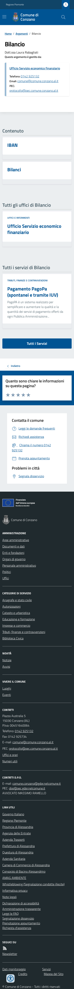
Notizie (6, 660)
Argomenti (22, 33)
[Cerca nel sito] (61, 17)
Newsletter (9, 953)
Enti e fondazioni (13, 552)
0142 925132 (30, 76)
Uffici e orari (10, 754)
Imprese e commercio (16, 625)
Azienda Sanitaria (13, 858)
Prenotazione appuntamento (21, 923)
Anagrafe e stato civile (17, 600)
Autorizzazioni (11, 606)
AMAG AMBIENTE (14, 877)
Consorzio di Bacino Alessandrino (23, 871)
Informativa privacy (15, 890)
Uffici (5, 578)
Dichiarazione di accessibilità (20, 903)
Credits (22, 973)
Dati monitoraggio (14, 969)
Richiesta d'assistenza (16, 928)
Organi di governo (13, 559)
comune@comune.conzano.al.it (37, 81)
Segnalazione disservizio (18, 918)
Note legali (9, 896)
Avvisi (6, 666)
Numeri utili (9, 761)
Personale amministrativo (19, 565)
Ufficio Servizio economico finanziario (34, 68)
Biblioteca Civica (12, 638)
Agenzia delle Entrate (16, 833)
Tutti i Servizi (37, 343)
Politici (6, 571)
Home (8, 33)
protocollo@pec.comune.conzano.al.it (33, 90)
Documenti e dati (13, 546)
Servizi (46, 969)
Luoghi (6, 688)
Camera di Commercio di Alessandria (26, 865)
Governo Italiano (13, 814)
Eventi (6, 694)
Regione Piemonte (15, 4)
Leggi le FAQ (10, 913)
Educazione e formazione (18, 619)
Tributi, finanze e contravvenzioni (27, 280)
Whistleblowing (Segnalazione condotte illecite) (33, 884)
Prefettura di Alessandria (18, 846)
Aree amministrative (15, 540)
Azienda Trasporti (13, 839)
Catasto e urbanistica (16, 612)
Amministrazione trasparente (21, 908)
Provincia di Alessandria (17, 826)
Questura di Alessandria (17, 852)
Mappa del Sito (53, 973)
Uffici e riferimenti (18, 218)
